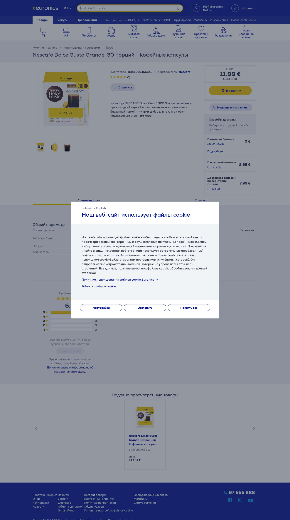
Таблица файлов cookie (99, 286)
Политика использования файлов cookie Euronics (121, 280)
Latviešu (87, 208)
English (101, 208)
